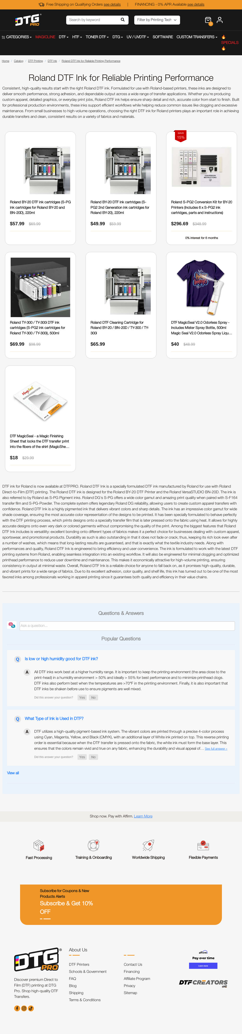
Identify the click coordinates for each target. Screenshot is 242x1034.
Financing (132, 972)
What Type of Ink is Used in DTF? (54, 719)
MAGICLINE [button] (45, 37)
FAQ (72, 979)
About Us (78, 950)
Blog (73, 986)
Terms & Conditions (85, 1000)
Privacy (129, 986)
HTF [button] (75, 37)
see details (112, 4)
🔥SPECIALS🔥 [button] (229, 43)
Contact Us (133, 964)
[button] (82, 697)
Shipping (76, 993)
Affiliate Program (137, 979)
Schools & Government (88, 972)
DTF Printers (79, 964)
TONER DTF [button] (96, 37)
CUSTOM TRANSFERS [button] (195, 37)
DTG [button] (116, 37)
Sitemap (130, 993)
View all (13, 773)
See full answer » (216, 748)
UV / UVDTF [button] (136, 37)
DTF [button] (62, 37)
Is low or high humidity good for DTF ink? (61, 659)
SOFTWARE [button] (163, 37)
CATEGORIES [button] (15, 37)
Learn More (143, 816)
